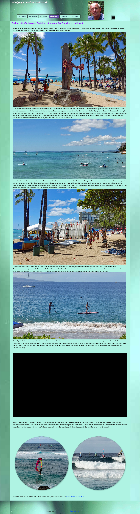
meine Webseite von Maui (75, 497)
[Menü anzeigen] (113, 17)
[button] (41, 463)
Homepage (22, 16)
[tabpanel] (70, 188)
